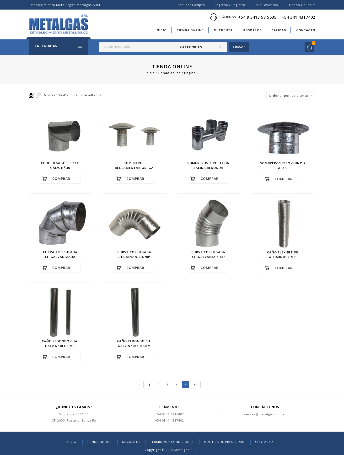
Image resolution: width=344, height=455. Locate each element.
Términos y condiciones (172, 441)
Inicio (161, 30)
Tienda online (300, 5)
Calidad (279, 30)
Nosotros (252, 30)
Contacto (305, 30)
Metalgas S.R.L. (186, 450)
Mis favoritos (267, 5)
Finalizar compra (191, 5)
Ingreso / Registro (230, 5)
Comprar (61, 178)
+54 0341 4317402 (169, 414)
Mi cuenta (223, 30)
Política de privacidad (224, 441)
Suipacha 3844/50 (74, 414)
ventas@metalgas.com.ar (265, 414)
